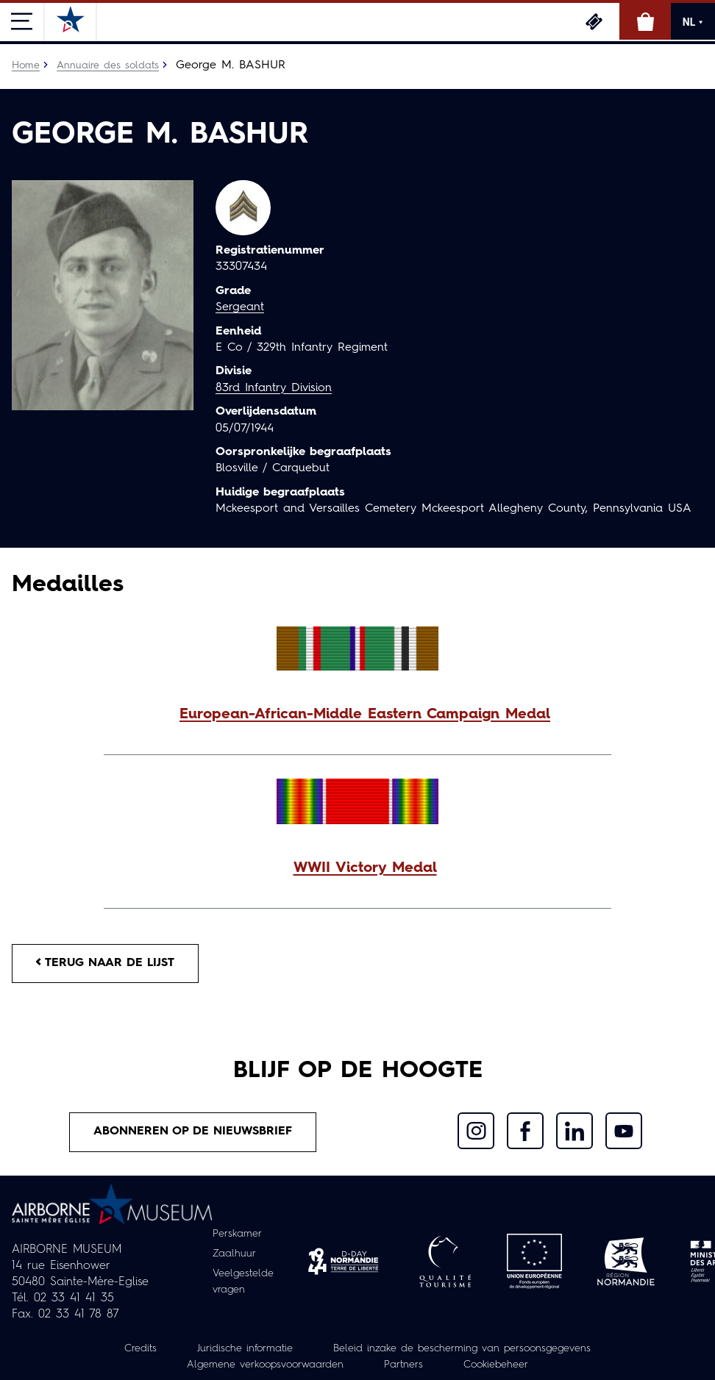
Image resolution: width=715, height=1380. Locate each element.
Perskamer (237, 1234)
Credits (140, 1348)
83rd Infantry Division (274, 388)
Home (26, 65)
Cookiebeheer (495, 1364)
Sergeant (240, 307)
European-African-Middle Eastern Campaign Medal (364, 714)
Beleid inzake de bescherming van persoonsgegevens (462, 1348)
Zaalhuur (234, 1253)
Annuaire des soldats (108, 65)
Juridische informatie (245, 1348)
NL (693, 22)
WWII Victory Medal (365, 868)
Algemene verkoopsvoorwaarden (265, 1364)
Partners (403, 1364)
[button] (357, 714)
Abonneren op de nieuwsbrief (192, 1131)
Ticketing (593, 21)
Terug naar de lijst (105, 963)
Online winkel (645, 21)
